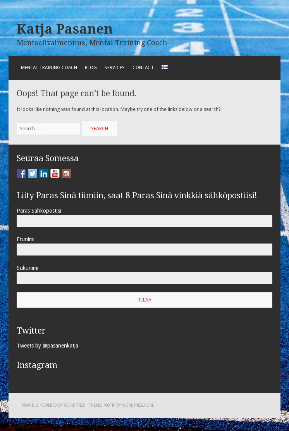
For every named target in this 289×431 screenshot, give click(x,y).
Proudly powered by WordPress (53, 405)
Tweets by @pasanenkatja (47, 345)
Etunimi (25, 239)
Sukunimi (27, 268)
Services (115, 67)
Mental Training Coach (49, 67)
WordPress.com (137, 405)
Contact (143, 67)
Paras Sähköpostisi (39, 211)
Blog (91, 67)
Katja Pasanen (65, 29)
